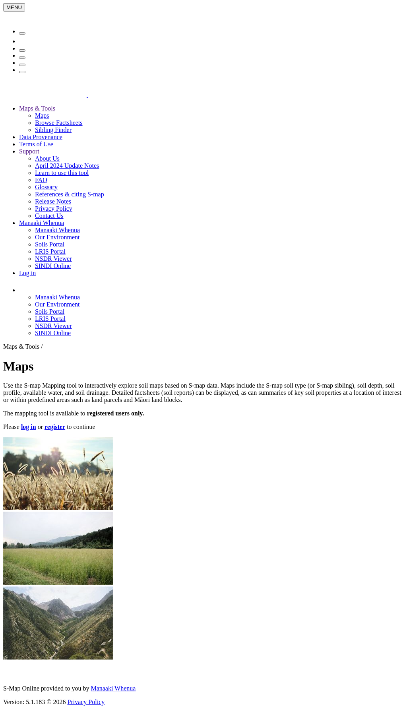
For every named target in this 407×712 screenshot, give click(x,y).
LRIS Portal (50, 251)
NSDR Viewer (53, 258)
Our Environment (57, 237)
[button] (65, 290)
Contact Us (49, 215)
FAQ (41, 180)
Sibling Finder (53, 129)
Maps (42, 115)
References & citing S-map (69, 194)
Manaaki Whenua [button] (41, 222)
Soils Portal (49, 244)
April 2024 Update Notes (67, 165)
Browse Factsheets (59, 122)
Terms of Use (36, 144)
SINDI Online (53, 265)
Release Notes (53, 201)
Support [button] (29, 151)
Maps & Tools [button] (37, 108)
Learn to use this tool (62, 172)
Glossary (46, 187)
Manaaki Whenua (57, 230)
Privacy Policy (53, 208)
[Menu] (14, 7)
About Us (47, 158)
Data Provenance (40, 137)
